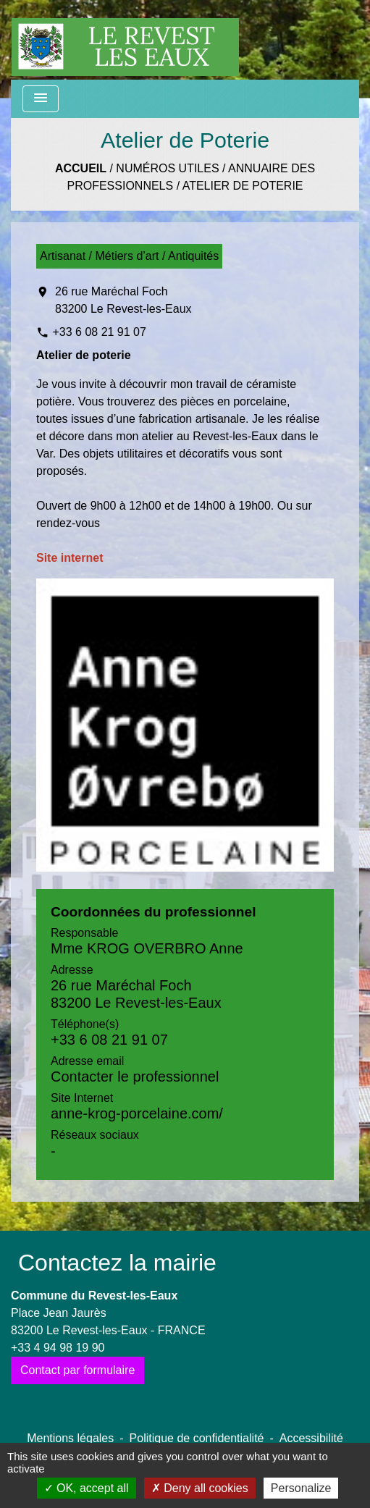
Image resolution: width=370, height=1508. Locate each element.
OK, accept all (86, 1488)
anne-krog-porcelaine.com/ (137, 1113)
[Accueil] (125, 39)
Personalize (301, 1488)
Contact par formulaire (77, 1370)
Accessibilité (311, 1438)
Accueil (80, 168)
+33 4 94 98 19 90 (57, 1347)
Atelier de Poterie (242, 186)
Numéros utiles (167, 168)
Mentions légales (70, 1438)
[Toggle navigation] (40, 98)
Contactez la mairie (117, 1263)
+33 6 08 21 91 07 (99, 332)
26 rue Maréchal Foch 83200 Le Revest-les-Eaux (123, 300)
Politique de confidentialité (197, 1438)
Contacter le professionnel (135, 1076)
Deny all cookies (199, 1488)
